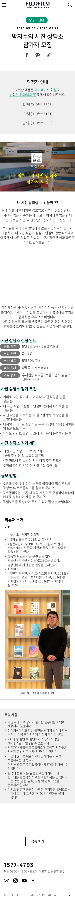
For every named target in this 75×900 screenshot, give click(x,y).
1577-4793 (19, 864)
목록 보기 (37, 841)
